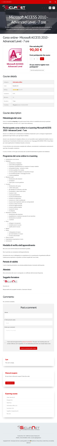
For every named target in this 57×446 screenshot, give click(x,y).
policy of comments (27, 341)
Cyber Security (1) (11, 397)
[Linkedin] (44, 8)
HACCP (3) (9, 402)
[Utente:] (28, 315)
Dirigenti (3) (9, 400)
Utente (6, 312)
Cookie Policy (45, 440)
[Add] (37, 58)
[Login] (50, 8)
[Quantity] (34, 58)
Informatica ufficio (17, 82)
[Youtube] (47, 8)
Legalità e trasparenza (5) (12, 411)
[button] (51, 2)
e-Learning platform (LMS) (24, 440)
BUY (42, 58)
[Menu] (53, 8)
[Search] (55, 2)
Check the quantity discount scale (37, 70)
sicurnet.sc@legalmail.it (36, 437)
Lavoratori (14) (10, 408)
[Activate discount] (10, 383)
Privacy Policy (39, 440)
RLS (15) (9, 413)
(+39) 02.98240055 (7, 2)
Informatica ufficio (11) (12, 405)
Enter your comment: (10, 327)
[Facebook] (42, 8)
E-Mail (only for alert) (10, 320)
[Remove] (31, 58)
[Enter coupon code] (28, 379)
